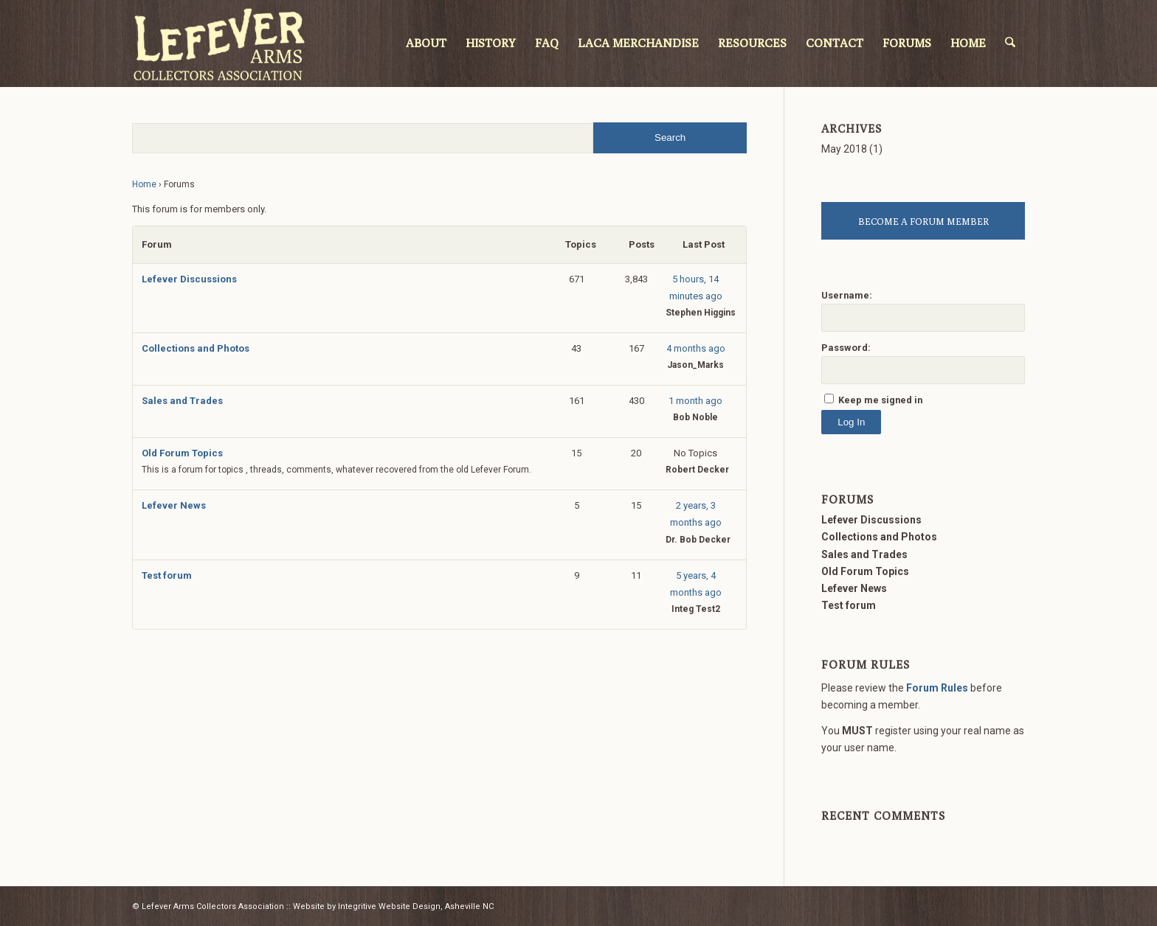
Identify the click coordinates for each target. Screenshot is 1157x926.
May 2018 (844, 149)
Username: (846, 295)
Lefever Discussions (189, 279)
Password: (846, 347)
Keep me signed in (880, 399)
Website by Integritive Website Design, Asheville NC (393, 906)
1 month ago (695, 400)
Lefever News (174, 505)
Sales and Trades (182, 400)
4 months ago (695, 348)
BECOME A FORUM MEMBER (923, 221)
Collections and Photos (195, 348)
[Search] (1011, 43)
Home (144, 184)
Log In (851, 422)
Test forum (167, 575)
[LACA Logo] (219, 43)
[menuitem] (427, 43)
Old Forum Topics (182, 453)
